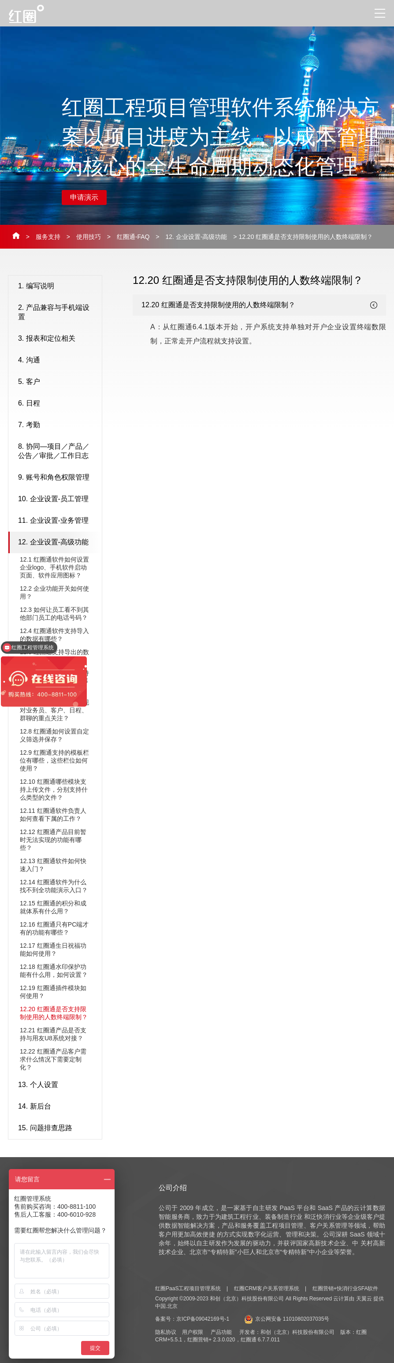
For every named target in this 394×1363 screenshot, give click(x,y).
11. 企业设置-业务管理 (58, 521)
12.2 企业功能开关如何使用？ (54, 592)
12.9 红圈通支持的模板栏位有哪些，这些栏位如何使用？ (54, 760)
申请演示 (84, 197)
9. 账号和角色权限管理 (58, 477)
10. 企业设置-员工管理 (58, 499)
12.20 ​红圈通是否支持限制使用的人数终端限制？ (54, 1012)
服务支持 (48, 236)
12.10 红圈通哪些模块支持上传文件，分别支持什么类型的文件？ (54, 789)
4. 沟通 (58, 360)
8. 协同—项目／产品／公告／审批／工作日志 (58, 451)
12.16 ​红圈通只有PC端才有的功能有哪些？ (54, 928)
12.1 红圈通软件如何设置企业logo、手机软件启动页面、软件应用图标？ (54, 567)
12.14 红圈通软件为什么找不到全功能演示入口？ (54, 886)
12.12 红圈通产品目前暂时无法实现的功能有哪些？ (53, 839)
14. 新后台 (58, 1106)
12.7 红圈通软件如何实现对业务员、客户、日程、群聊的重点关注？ (54, 710)
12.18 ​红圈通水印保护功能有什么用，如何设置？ (54, 970)
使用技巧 (88, 236)
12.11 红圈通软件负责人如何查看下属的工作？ (53, 814)
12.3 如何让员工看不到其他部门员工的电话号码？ (54, 613)
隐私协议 (165, 1332)
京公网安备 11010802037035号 (287, 1319)
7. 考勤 (58, 425)
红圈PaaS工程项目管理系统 (188, 1288)
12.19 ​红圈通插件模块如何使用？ (53, 991)
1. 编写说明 (58, 286)
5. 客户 (58, 382)
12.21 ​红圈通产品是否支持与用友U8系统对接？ (53, 1034)
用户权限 (192, 1332)
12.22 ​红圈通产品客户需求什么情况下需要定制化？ (53, 1059)
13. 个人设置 (58, 1085)
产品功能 (221, 1332)
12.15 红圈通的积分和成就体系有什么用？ (53, 907)
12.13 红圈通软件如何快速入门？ (53, 864)
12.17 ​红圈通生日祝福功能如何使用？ (53, 949)
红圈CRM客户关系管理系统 (266, 1288)
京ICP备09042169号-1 (202, 1319)
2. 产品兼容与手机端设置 (58, 312)
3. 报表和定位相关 (58, 339)
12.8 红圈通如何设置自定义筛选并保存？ (54, 735)
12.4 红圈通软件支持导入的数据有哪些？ (54, 634)
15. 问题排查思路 (58, 1128)
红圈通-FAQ (133, 236)
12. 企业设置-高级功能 (196, 236)
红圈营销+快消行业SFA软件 (345, 1288)
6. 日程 (58, 403)
